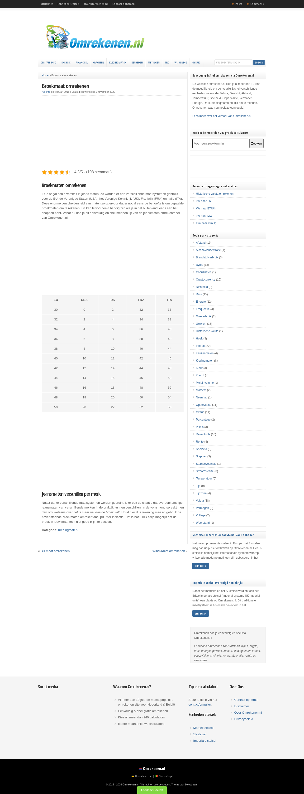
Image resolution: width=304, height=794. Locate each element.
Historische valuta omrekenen (214, 193)
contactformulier (200, 704)
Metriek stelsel (203, 728)
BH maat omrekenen (55, 551)
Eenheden (137, 62)
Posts (238, 4)
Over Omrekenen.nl (96, 4)
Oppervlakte (203, 405)
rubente (46, 91)
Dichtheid (202, 287)
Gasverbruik (203, 316)
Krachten (98, 62)
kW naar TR (203, 201)
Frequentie (202, 309)
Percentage (203, 419)
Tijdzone (201, 493)
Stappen (201, 456)
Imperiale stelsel (204, 740)
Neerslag (201, 397)
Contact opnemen (123, 4)
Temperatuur (204, 478)
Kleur (199, 368)
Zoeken (256, 143)
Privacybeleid (243, 719)
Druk (199, 294)
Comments (257, 4)
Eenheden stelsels (68, 4)
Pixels (200, 427)
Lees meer (200, 566)
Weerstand (203, 522)
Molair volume (205, 382)
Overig (196, 62)
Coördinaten (203, 272)
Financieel (82, 62)
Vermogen (202, 508)
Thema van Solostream (184, 784)
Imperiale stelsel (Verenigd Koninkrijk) (217, 583)
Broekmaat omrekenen (65, 86)
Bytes (199, 264)
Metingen (154, 62)
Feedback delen (152, 790)
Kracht (200, 375)
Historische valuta (207, 331)
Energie (66, 62)
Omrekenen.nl (154, 768)
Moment (201, 390)
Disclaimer (46, 4)
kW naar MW (204, 216)
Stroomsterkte (205, 471)
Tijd (167, 62)
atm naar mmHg (206, 223)
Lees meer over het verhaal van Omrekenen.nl (221, 116)
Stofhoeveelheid (206, 463)
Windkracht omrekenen (168, 551)
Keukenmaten (205, 353)
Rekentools (203, 434)
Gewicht (201, 323)
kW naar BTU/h (205, 208)
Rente (200, 441)
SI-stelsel (199, 734)
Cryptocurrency (205, 279)
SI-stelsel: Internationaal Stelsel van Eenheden (223, 535)
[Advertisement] (113, 132)
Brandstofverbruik (207, 257)
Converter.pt (165, 776)
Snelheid (201, 449)
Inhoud (200, 346)
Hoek (199, 338)
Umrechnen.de (143, 776)
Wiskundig (181, 62)
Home (45, 75)
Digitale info (48, 62)
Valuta (200, 500)
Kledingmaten (117, 62)
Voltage (200, 515)
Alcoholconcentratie (208, 250)
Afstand (201, 242)
